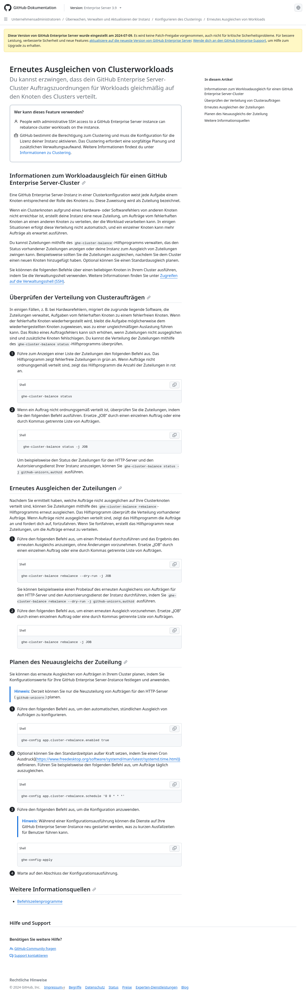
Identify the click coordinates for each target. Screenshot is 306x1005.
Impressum (53, 987)
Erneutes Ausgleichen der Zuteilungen (66, 488)
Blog (185, 987)
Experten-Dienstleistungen (156, 987)
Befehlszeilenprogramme (39, 901)
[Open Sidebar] (6, 19)
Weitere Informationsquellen (53, 889)
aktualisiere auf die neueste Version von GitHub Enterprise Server (140, 40)
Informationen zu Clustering (45, 152)
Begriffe (75, 987)
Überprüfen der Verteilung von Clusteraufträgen (80, 297)
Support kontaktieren (29, 955)
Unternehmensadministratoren (35, 19)
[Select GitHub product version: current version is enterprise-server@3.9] (96, 7)
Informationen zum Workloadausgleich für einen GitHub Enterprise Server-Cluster (88, 178)
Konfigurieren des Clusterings (178, 19)
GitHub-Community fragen (33, 948)
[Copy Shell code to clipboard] (174, 385)
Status (113, 987)
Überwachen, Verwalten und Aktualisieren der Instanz (108, 19)
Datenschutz (95, 987)
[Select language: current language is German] (298, 7)
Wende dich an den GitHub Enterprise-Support (229, 40)
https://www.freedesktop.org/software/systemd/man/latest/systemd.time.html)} (108, 759)
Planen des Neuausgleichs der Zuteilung (68, 662)
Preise (127, 987)
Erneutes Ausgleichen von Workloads (236, 19)
